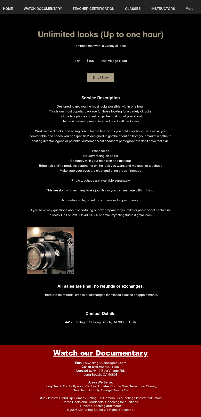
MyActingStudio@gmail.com (105, 363)
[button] (135, 8)
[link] (100, 77)
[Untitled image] (50, 250)
